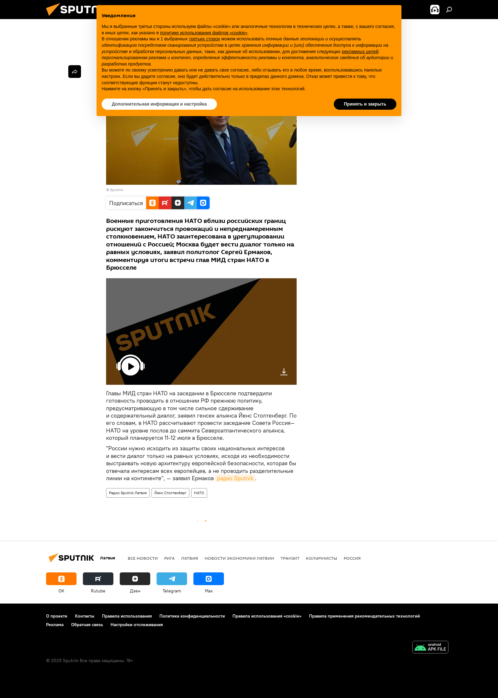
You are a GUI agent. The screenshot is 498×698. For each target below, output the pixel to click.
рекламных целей (360, 51)
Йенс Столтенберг (170, 492)
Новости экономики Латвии (239, 558)
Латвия (189, 558)
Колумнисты (321, 558)
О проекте (56, 616)
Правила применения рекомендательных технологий (364, 616)
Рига (169, 558)
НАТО (199, 492)
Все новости (143, 558)
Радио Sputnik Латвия (128, 492)
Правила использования (127, 616)
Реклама (55, 624)
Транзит (289, 558)
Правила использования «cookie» (266, 616)
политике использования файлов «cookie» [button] (203, 32)
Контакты (84, 616)
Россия (352, 558)
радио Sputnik (235, 478)
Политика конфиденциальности (192, 616)
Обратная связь (87, 624)
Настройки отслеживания (137, 624)
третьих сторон (204, 38)
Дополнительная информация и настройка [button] (159, 104)
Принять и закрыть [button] (365, 104)
